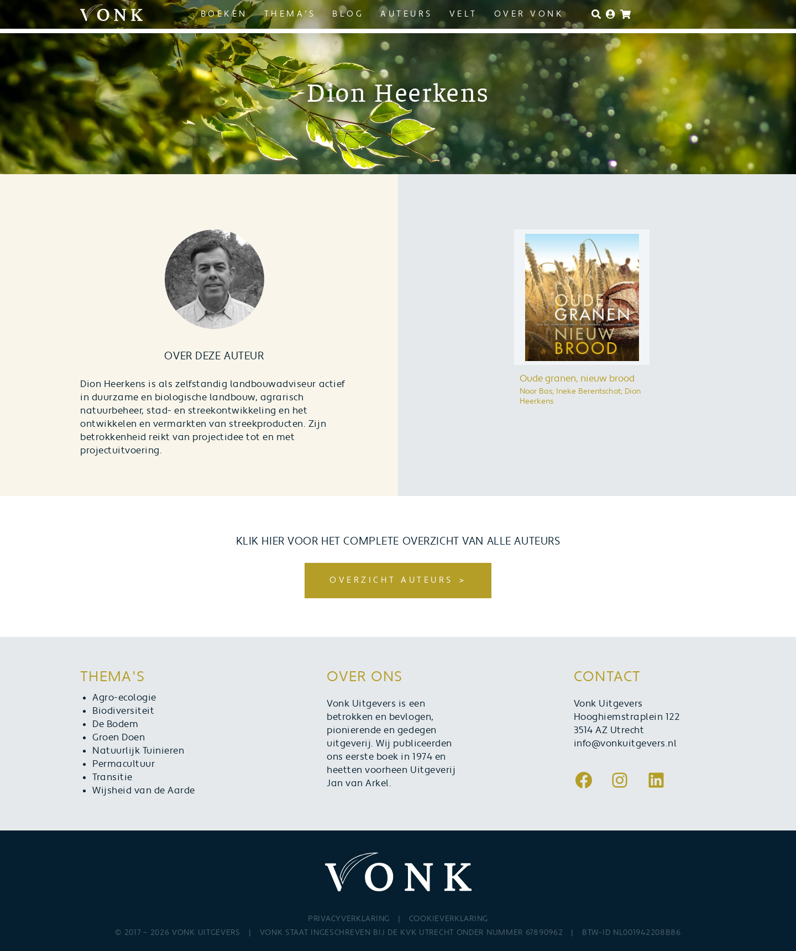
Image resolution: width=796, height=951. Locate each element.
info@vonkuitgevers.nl (625, 744)
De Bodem (115, 724)
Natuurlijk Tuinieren (138, 751)
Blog (348, 14)
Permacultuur (123, 764)
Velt (463, 14)
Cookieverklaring (448, 919)
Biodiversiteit (123, 711)
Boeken (224, 14)
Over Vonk (529, 14)
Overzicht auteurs (391, 580)
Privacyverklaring (349, 919)
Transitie (112, 777)
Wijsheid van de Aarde (143, 791)
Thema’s (290, 14)
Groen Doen (118, 737)
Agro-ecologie (124, 698)
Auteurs (406, 14)
